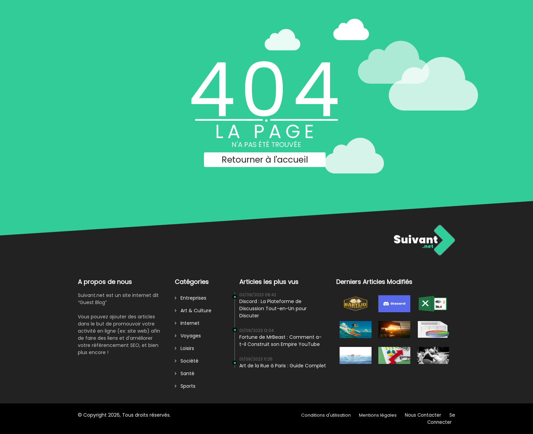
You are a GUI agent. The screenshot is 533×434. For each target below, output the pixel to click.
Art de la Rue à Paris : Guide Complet (282, 365)
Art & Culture (193, 310)
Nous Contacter (423, 415)
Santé (184, 373)
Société (187, 360)
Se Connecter (441, 418)
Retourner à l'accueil (265, 160)
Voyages (188, 335)
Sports (185, 386)
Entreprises (190, 298)
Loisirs (184, 348)
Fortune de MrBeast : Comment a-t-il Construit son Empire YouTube (280, 341)
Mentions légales (378, 415)
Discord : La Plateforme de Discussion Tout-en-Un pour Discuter (273, 308)
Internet (187, 323)
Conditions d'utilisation (326, 415)
